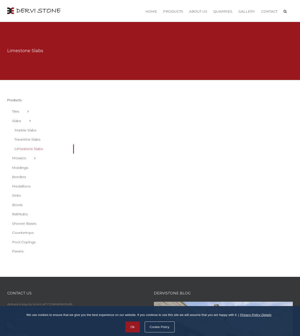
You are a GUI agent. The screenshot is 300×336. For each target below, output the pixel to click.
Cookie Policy (160, 327)
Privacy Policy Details (255, 315)
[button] (285, 11)
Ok (132, 327)
